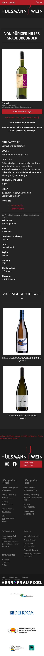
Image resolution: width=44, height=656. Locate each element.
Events (11, 2)
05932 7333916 (29, 514)
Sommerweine (17, 208)
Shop (4, 2)
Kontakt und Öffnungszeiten (29, 545)
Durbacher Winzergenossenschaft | (22, 117)
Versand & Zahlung (31, 550)
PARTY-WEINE (17, 205)
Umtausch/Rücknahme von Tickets (32, 555)
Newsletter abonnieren (28, 464)
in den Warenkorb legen (22, 111)
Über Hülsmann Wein (31, 536)
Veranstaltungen (30, 540)
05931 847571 (6, 511)
